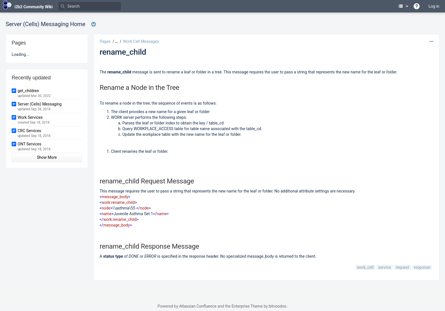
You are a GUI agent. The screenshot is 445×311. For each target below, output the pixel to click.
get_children (28, 90)
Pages (105, 41)
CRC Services (29, 130)
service (384, 267)
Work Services (30, 117)
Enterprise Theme (247, 306)
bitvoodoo (277, 306)
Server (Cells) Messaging (40, 104)
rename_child (123, 52)
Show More (47, 157)
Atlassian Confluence (198, 306)
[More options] (431, 41)
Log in (434, 6)
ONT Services (29, 144)
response (422, 267)
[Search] (89, 6)
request (402, 267)
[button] (115, 41)
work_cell (365, 267)
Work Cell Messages (141, 41)
